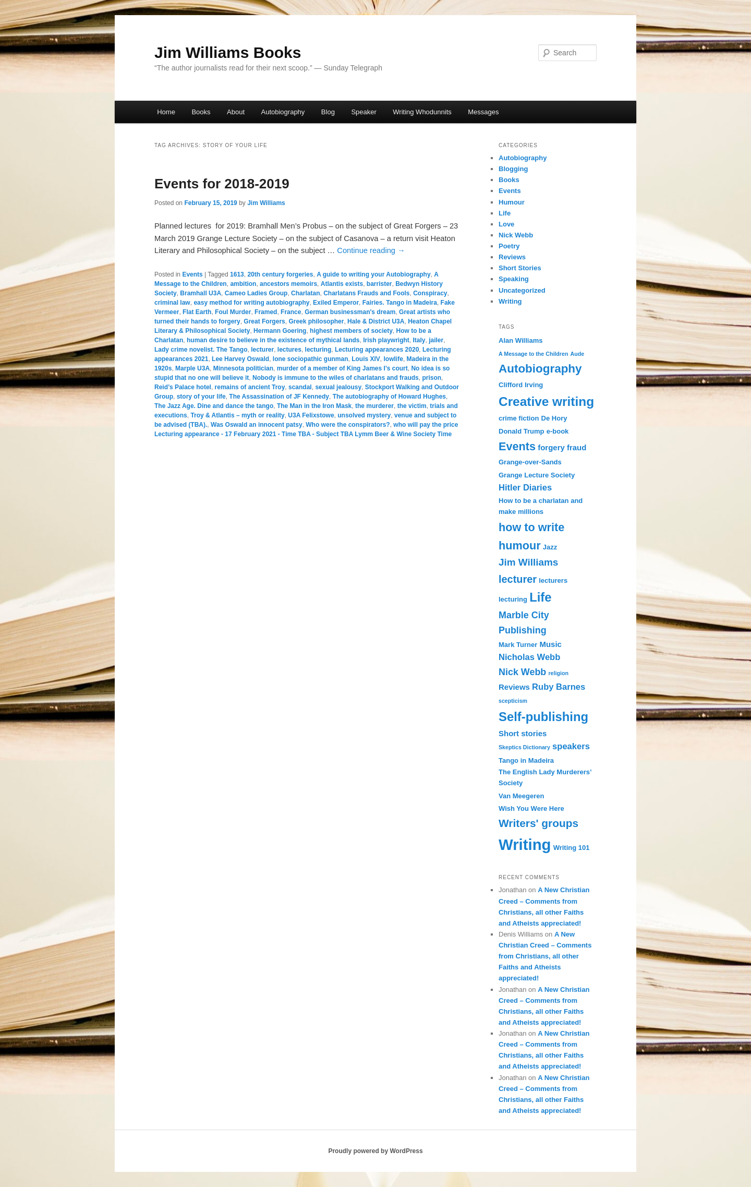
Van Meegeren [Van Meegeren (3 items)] (521, 796)
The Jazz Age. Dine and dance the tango (213, 406)
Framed (266, 312)
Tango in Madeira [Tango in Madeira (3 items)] (526, 760)
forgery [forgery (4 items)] (551, 447)
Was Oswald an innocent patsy (256, 424)
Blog (328, 112)
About (236, 112)
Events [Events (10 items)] (517, 446)
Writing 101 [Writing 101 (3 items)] (571, 848)
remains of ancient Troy (250, 387)
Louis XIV (366, 359)
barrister (379, 283)
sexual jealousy (338, 387)
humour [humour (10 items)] (520, 545)
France (291, 312)
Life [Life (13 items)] (540, 597)
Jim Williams (266, 203)
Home (166, 112)
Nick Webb (516, 235)
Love (506, 224)
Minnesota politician (243, 368)
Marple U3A (192, 368)
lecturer (262, 349)
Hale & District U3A (375, 321)
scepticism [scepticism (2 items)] (513, 701)
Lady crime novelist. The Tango (200, 349)
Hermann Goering (279, 330)
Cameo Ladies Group (256, 293)
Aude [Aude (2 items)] (578, 354)
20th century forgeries (280, 274)
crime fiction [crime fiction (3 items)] (519, 418)
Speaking (514, 279)
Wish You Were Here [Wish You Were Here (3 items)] (531, 808)
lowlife (393, 359)
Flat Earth (197, 312)
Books (200, 112)
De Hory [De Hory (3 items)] (554, 418)
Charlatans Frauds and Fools (366, 293)
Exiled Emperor (336, 302)
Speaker (363, 112)
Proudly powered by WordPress (375, 1151)
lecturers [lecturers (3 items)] (553, 580)
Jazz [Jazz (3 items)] (550, 547)
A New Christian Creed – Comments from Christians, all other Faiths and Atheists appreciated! (545, 956)
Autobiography (283, 112)
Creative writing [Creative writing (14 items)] (546, 401)
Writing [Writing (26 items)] (525, 844)
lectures (289, 349)
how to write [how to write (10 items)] (531, 527)
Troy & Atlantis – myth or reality (237, 415)
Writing (510, 301)
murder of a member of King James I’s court (342, 368)
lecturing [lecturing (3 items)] (513, 599)
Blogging (513, 169)
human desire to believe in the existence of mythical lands (273, 340)
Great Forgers (264, 321)
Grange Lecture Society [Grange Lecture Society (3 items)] (537, 475)
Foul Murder (233, 312)
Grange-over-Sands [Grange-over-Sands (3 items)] (530, 462)
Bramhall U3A (200, 293)
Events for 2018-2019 (221, 183)
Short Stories (520, 268)
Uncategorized (522, 290)
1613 (237, 274)
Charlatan (305, 293)
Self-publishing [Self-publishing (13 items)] (543, 717)
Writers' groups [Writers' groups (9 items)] (538, 823)
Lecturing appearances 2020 (377, 349)
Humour (512, 202)
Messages (483, 112)
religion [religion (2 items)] (558, 673)
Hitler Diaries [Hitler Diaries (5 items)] (525, 488)
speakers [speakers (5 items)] (571, 746)
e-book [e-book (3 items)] (558, 431)
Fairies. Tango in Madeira (399, 302)
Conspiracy (430, 293)
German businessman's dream (350, 312)
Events (192, 274)
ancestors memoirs (288, 283)
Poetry (509, 246)
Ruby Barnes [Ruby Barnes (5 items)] (558, 687)
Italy (419, 340)
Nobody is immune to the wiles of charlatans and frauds (335, 377)
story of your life (201, 396)
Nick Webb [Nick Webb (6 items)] (522, 672)
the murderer (374, 406)
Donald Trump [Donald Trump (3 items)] (521, 431)
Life (505, 213)
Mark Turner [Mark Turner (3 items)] (518, 645)
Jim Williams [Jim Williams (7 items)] (528, 562)
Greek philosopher (316, 321)
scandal (300, 387)
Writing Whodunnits (422, 112)
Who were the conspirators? (348, 424)
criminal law (172, 302)
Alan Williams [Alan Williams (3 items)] (521, 340)
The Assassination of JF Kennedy (279, 396)
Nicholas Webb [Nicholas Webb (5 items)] (529, 657)
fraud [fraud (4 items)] (576, 447)
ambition (243, 283)
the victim (412, 406)
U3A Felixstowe (311, 415)
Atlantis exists (342, 283)
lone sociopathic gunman (310, 359)
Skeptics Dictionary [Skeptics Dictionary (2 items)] (524, 747)
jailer (436, 340)
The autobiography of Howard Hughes (389, 396)
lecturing (318, 349)
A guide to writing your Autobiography (373, 274)
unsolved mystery (364, 415)
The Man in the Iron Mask (314, 406)
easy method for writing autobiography (251, 302)
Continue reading (371, 250)
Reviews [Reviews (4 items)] (514, 686)
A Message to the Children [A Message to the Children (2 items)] (533, 354)
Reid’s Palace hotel (182, 387)
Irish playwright (386, 340)
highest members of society (351, 330)
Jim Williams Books (227, 52)
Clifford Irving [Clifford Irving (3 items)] (521, 385)
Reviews (512, 257)
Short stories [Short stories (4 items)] (523, 733)
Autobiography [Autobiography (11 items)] (540, 368)
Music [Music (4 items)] (550, 644)
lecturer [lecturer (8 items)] (518, 579)
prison (431, 377)
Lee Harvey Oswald (240, 359)
